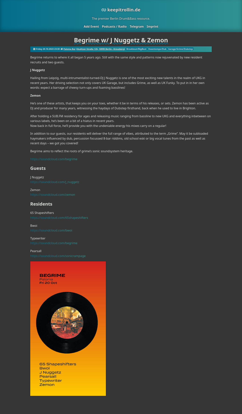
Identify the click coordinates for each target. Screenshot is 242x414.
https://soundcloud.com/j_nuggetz (54, 182)
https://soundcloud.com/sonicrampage (58, 256)
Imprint (152, 26)
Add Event (91, 26)
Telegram (137, 26)
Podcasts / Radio (114, 26)
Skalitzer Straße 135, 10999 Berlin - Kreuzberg (100, 48)
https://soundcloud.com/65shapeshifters (59, 218)
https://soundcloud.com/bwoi (51, 230)
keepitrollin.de (121, 9)
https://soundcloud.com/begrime (53, 159)
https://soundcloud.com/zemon (52, 195)
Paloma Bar (70, 48)
